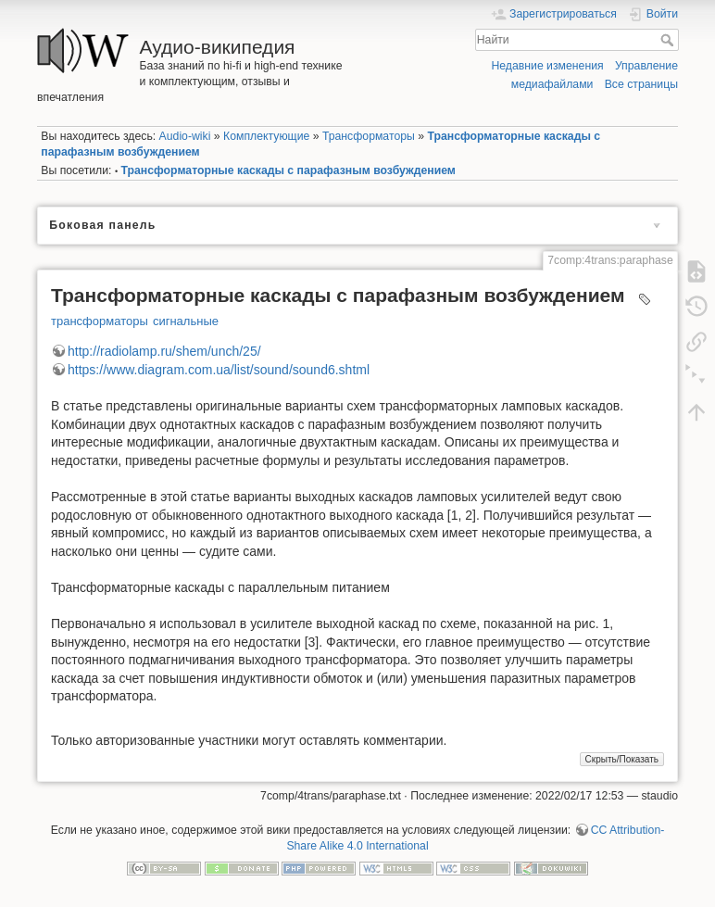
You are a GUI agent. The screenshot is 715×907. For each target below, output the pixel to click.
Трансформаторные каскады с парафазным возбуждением (288, 170)
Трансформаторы (368, 136)
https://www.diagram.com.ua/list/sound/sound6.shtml (219, 369)
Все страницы (641, 84)
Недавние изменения (547, 65)
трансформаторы (99, 321)
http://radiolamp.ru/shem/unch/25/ (164, 351)
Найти (669, 39)
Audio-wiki (185, 136)
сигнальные (186, 321)
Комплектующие (266, 136)
